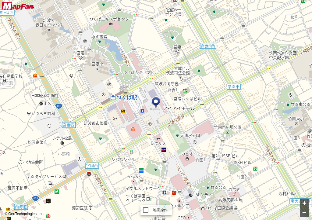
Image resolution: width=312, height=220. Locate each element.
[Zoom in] (304, 203)
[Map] (156, 110)
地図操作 (160, 210)
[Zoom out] (304, 212)
